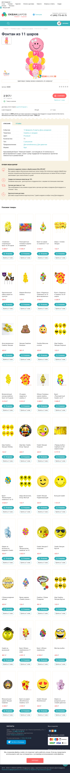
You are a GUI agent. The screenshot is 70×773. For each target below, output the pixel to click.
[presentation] (7, 123)
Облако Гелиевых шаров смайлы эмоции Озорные (43, 396)
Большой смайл (59, 496)
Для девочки (42, 144)
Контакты (11, 5)
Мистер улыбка (59, 648)
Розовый (27, 136)
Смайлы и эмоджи (30, 133)
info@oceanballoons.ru (17, 735)
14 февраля (28, 130)
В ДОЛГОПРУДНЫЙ (21, 107)
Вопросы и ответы (49, 4)
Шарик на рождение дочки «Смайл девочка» (60, 701)
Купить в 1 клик (59, 100)
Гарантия (18, 4)
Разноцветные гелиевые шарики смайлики (25, 243)
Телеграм (38, 14)
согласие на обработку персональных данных (37, 769)
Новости (39, 4)
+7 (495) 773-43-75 (58, 15)
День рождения (45, 130)
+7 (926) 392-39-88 (25, 738)
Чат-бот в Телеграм (17, 742)
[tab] (7, 123)
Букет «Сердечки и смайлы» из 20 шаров (59, 294)
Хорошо (35, 760)
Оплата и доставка (28, 4)
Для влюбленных (30, 144)
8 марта (36, 130)
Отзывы (4, 5)
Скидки (59, 4)
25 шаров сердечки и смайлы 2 (23, 396)
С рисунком (28, 142)
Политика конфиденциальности (11, 769)
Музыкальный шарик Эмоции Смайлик (7, 701)
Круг (25, 147)
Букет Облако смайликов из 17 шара (25, 650)
